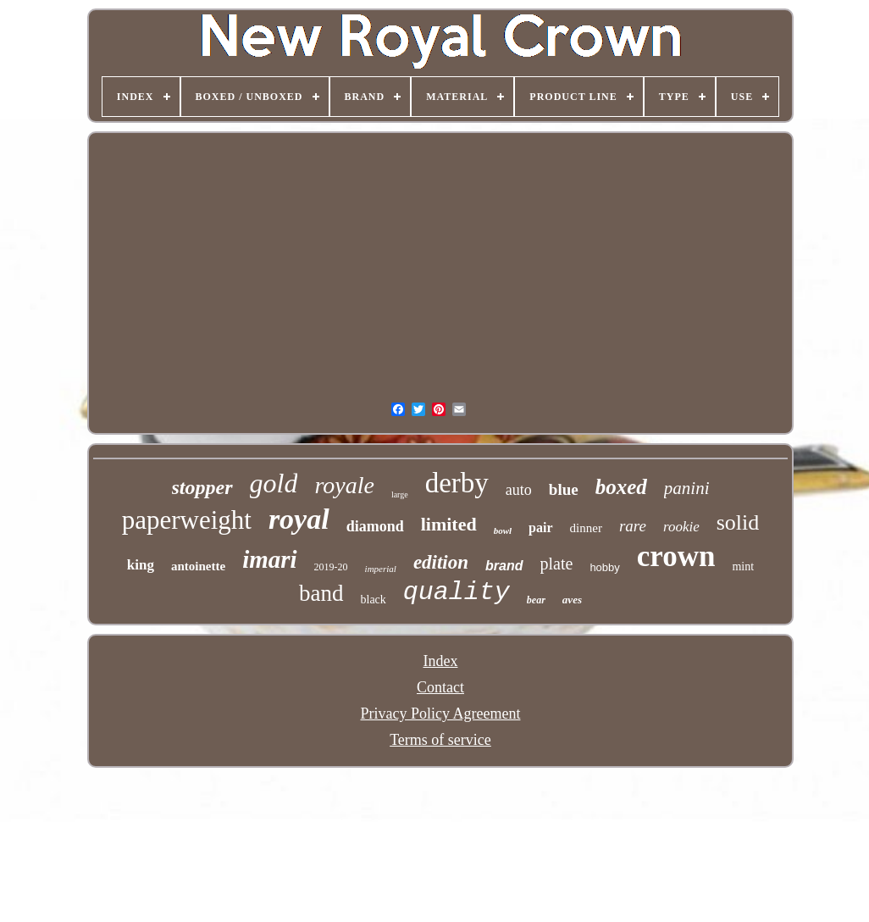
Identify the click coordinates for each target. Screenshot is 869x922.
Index (440, 661)
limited (449, 524)
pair (540, 527)
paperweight (187, 520)
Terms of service (440, 739)
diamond (375, 526)
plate (556, 563)
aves (572, 599)
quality (456, 592)
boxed (621, 486)
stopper (202, 487)
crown (676, 556)
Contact (440, 687)
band (321, 593)
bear (536, 600)
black (373, 599)
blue (563, 489)
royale (344, 485)
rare (632, 526)
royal (298, 519)
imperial (380, 569)
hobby (604, 567)
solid (738, 522)
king (140, 565)
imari (269, 559)
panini (687, 488)
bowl (503, 530)
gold (274, 483)
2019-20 (331, 567)
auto (519, 489)
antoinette (198, 566)
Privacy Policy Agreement (441, 713)
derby (457, 483)
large (399, 494)
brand (504, 565)
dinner (586, 528)
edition (440, 562)
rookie (681, 527)
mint (743, 566)
